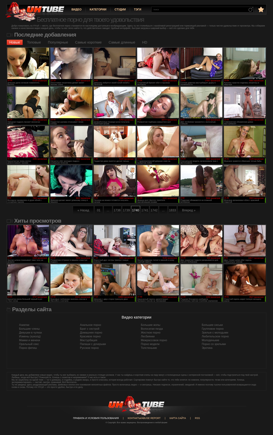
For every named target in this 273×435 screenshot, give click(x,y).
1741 (144, 210)
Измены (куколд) (30, 336)
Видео (77, 9)
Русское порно (89, 347)
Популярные (58, 42)
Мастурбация (88, 340)
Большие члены (29, 328)
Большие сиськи (212, 324)
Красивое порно (90, 336)
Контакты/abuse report (144, 418)
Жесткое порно (150, 332)
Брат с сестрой (89, 328)
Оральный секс (29, 344)
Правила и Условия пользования (96, 418)
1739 (126, 210)
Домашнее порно (91, 332)
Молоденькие (210, 340)
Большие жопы (150, 324)
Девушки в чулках (30, 332)
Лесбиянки (148, 336)
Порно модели (150, 344)
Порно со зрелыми (214, 344)
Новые (14, 42)
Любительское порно (215, 336)
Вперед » (189, 210)
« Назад (83, 210)
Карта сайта (178, 418)
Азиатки (24, 324)
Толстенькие (149, 347)
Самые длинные (122, 42)
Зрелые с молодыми (215, 332)
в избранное (260, 9)
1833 (172, 210)
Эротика (207, 347)
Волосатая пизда (152, 328)
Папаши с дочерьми (93, 344)
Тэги (137, 9)
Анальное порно (90, 324)
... (108, 210)
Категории (98, 9)
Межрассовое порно (154, 340)
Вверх (265, 408)
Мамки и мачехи (29, 340)
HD (144, 42)
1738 (117, 210)
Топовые (34, 42)
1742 (154, 210)
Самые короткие (88, 42)
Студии (120, 9)
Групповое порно (213, 328)
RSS (197, 418)
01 (98, 210)
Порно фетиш (28, 347)
